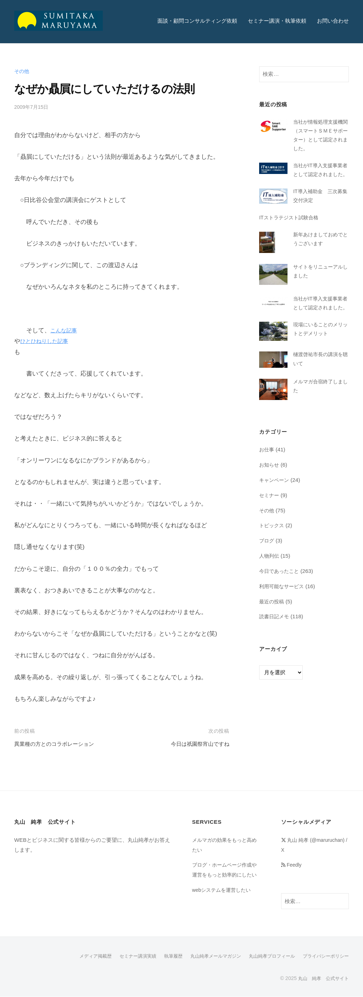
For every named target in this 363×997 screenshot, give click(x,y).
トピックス (272, 555)
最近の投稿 (272, 631)
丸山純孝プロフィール (266, 956)
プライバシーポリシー (324, 956)
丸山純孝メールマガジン (206, 956)
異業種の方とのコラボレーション (59, 743)
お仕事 (267, 479)
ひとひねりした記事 (47, 341)
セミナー (269, 525)
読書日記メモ (275, 646)
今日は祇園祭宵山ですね (196, 743)
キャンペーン (275, 509)
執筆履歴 (162, 956)
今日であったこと (280, 600)
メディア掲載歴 (79, 956)
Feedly (292, 865)
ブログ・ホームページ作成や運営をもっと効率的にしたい (224, 874)
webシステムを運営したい (223, 899)
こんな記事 (65, 330)
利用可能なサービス (283, 616)
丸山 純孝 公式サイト (321, 978)
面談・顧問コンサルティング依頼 (197, 21)
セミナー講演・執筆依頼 (277, 21)
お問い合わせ (333, 21)
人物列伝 (269, 585)
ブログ (267, 570)
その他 (22, 71)
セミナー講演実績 (124, 956)
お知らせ (269, 494)
